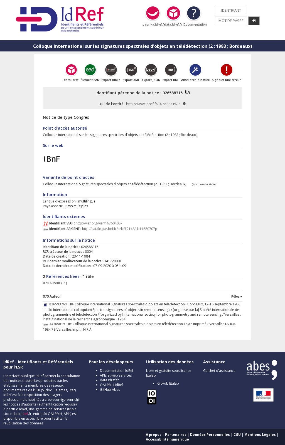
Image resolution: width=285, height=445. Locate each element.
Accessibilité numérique (167, 439)
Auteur (54, 283)
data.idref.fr (109, 380)
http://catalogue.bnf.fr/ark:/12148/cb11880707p (119, 228)
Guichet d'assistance (219, 370)
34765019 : (58, 324)
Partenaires (175, 434)
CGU (237, 434)
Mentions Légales (260, 434)
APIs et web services (116, 375)
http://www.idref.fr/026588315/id (153, 103)
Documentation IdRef (116, 370)
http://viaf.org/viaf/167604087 (99, 223)
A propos (153, 434)
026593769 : (59, 304)
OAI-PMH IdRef (111, 384)
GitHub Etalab (168, 383)
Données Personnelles (210, 434)
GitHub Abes (110, 389)
